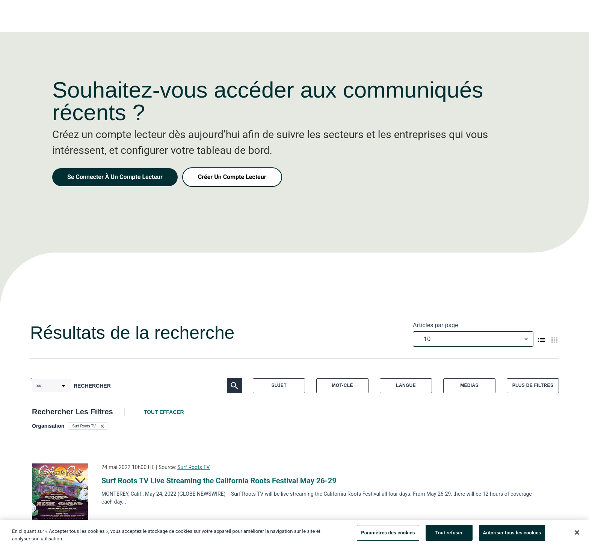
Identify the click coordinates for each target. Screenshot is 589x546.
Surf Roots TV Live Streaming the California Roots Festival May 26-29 (219, 480)
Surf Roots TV (193, 467)
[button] (87, 426)
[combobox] (473, 339)
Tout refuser (449, 535)
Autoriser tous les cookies (512, 535)
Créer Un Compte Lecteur (232, 176)
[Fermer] (577, 535)
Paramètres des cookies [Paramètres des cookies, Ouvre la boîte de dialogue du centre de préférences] (388, 535)
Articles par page (435, 325)
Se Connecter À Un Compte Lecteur (115, 176)
